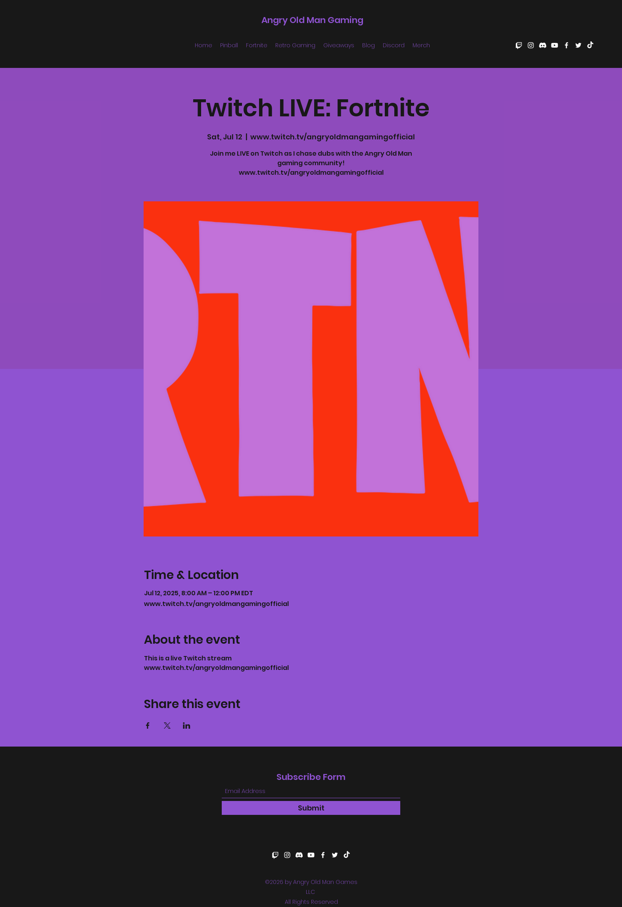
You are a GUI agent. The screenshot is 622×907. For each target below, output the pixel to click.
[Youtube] (555, 45)
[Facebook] (566, 45)
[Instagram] (531, 45)
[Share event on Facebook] (148, 725)
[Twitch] (519, 45)
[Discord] (543, 45)
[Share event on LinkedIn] (186, 725)
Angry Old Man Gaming (312, 20)
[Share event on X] (167, 725)
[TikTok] (590, 45)
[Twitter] (578, 45)
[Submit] (311, 808)
